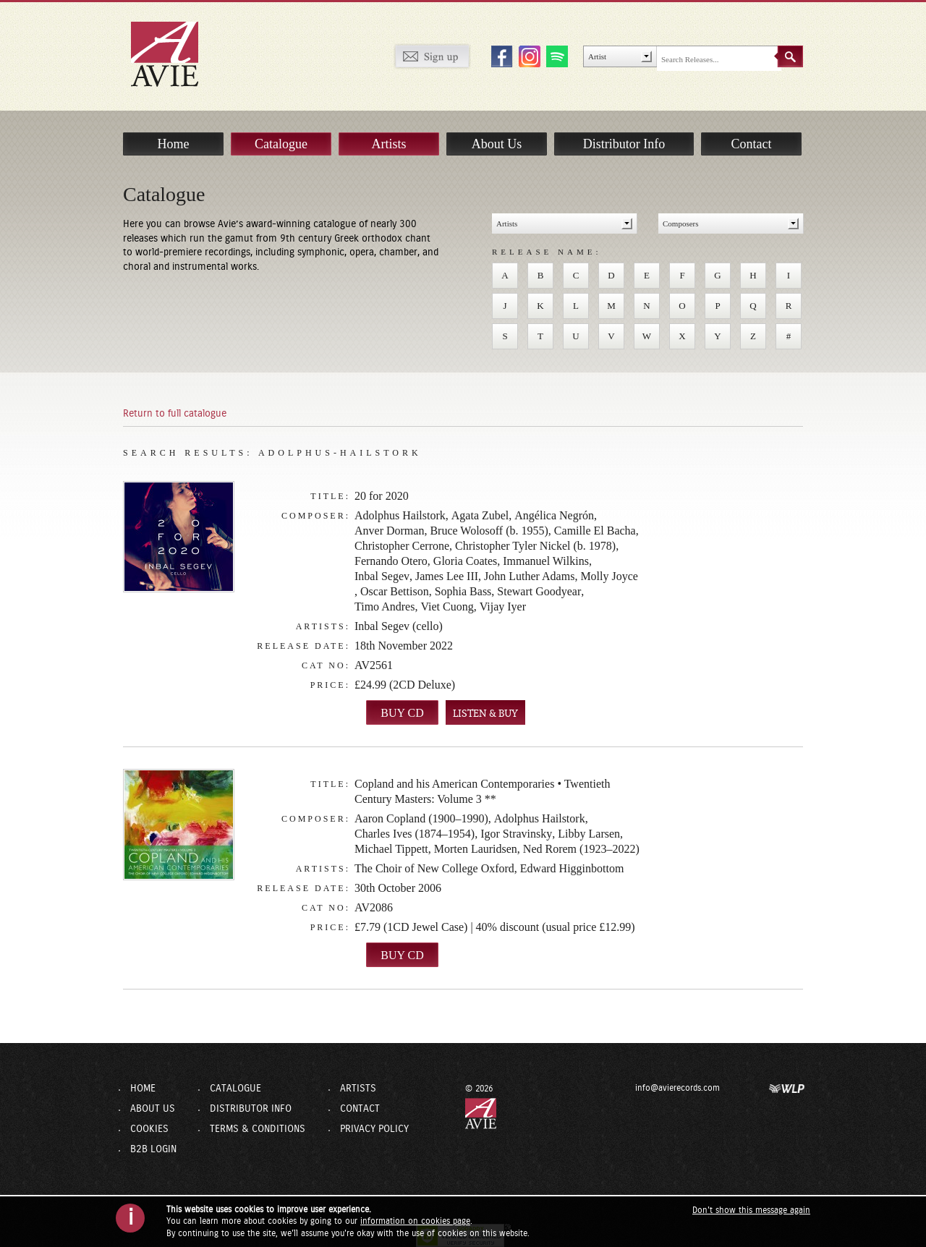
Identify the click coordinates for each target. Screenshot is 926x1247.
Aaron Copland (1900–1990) (421, 818)
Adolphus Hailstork (400, 515)
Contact (751, 144)
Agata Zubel (480, 515)
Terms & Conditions (257, 1129)
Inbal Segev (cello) (398, 626)
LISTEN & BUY (485, 713)
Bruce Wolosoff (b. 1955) (489, 530)
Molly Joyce (609, 576)
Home (174, 144)
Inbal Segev (381, 576)
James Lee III (446, 576)
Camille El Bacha (595, 530)
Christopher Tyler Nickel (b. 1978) (535, 546)
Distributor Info (624, 144)
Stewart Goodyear (539, 591)
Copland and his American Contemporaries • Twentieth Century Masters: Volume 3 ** (482, 791)
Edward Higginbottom (572, 868)
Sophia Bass (463, 591)
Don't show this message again (751, 1210)
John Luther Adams (529, 576)
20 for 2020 (381, 496)
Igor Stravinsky (516, 833)
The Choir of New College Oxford (434, 868)
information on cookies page (415, 1221)
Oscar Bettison (394, 591)
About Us (497, 144)
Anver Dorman (389, 530)
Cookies (149, 1129)
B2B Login (153, 1149)
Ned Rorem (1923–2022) (581, 849)
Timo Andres (384, 606)
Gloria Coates (465, 561)
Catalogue (281, 144)
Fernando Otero (391, 561)
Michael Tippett (391, 849)
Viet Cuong (446, 606)
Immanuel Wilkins (546, 561)
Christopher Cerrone (401, 546)
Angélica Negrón (554, 515)
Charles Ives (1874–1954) (414, 833)
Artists (388, 144)
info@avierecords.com (677, 1088)
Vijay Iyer (503, 606)
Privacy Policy (374, 1129)
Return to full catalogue (174, 414)
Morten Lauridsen (475, 849)
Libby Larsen (589, 833)
